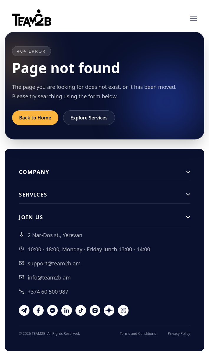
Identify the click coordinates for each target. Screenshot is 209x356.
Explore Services (89, 117)
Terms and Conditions (138, 333)
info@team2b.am (49, 277)
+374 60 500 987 (48, 291)
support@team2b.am (54, 263)
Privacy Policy (179, 333)
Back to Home (35, 117)
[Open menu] (193, 18)
